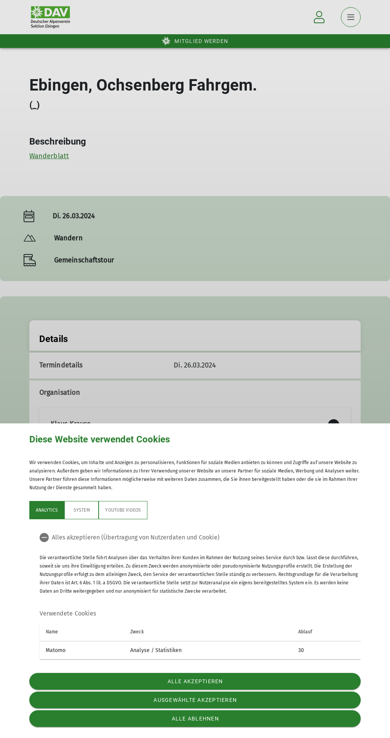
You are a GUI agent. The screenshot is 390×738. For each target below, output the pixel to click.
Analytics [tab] (47, 510)
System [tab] (82, 510)
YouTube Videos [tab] (123, 510)
